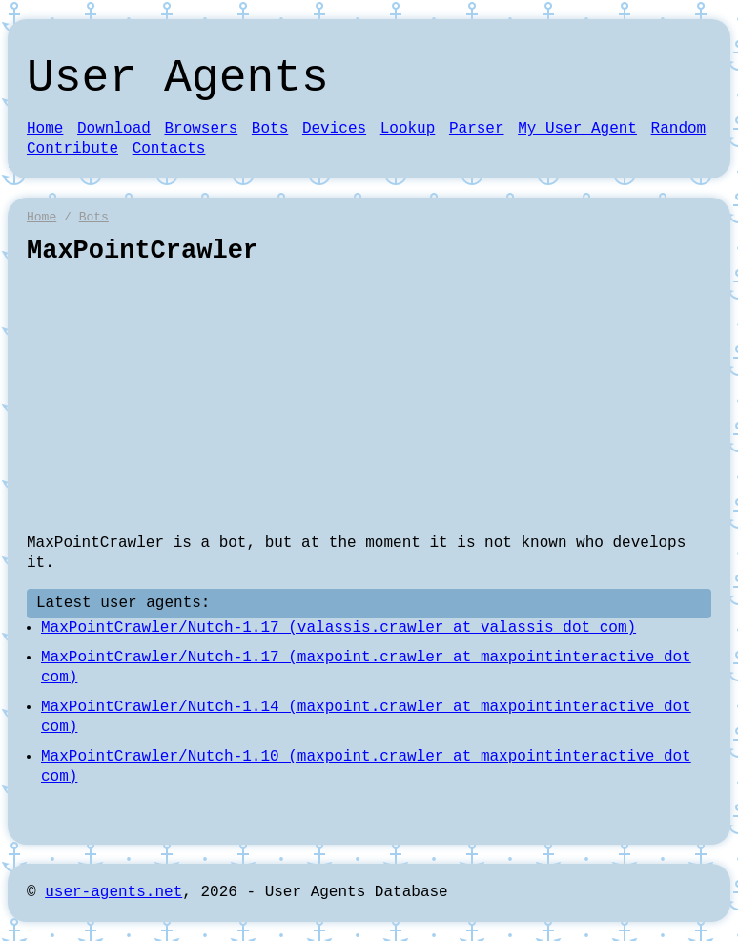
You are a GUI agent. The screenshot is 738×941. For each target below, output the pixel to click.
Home (45, 128)
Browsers (200, 128)
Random (679, 128)
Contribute (72, 148)
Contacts (169, 148)
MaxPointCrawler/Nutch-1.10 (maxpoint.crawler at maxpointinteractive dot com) (366, 766)
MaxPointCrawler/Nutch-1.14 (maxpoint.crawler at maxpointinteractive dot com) (366, 717)
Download (114, 128)
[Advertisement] (369, 399)
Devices (334, 128)
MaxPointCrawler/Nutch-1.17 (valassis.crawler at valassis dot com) (338, 627)
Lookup (408, 128)
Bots (270, 128)
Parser (476, 128)
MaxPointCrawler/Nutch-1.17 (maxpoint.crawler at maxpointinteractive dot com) (366, 667)
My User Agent (577, 128)
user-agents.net (113, 892)
